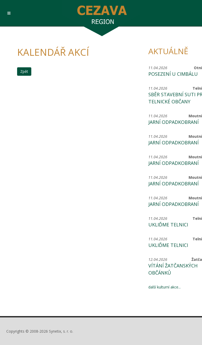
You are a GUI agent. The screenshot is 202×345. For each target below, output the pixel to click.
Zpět (24, 71)
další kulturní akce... (164, 287)
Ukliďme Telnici (168, 224)
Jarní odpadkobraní (173, 122)
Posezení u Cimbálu (173, 74)
